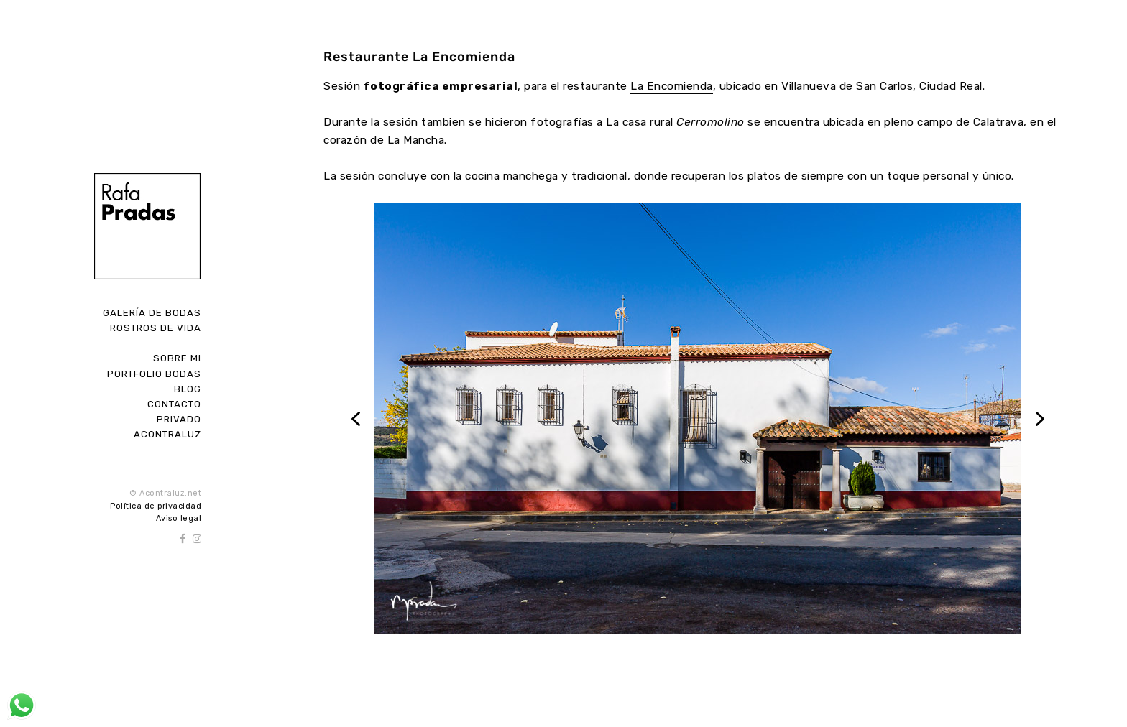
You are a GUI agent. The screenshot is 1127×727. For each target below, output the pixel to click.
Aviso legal (179, 518)
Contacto (174, 404)
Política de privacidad (155, 506)
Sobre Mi (177, 358)
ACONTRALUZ (167, 434)
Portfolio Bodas (154, 374)
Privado (179, 419)
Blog (187, 389)
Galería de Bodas (152, 312)
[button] (355, 418)
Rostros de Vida (155, 328)
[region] (698, 418)
